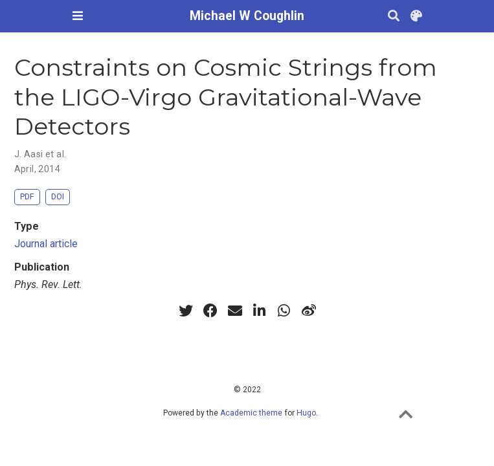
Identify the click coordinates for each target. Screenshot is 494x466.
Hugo (306, 412)
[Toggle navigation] (78, 16)
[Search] (393, 16)
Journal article (46, 244)
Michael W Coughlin (247, 15)
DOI (57, 196)
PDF (27, 196)
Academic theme (251, 412)
